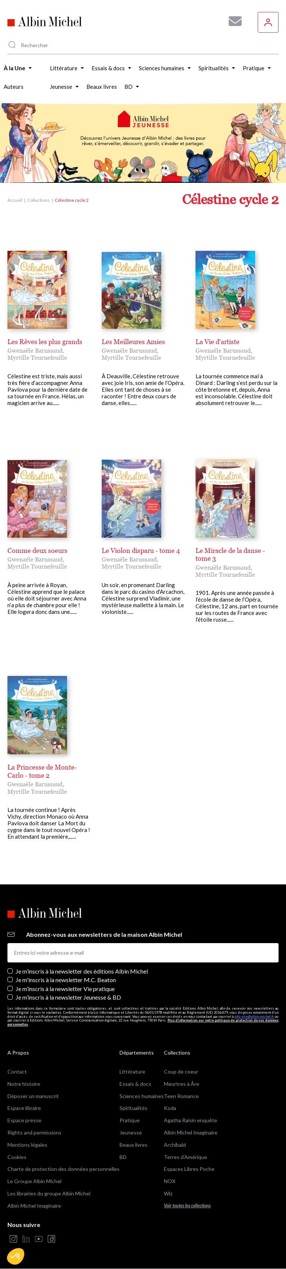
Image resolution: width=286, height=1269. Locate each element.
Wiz (168, 1193)
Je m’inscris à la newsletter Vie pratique (65, 988)
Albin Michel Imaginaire (34, 1205)
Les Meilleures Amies (133, 342)
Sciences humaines (142, 1096)
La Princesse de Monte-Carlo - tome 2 (42, 771)
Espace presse (24, 1120)
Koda (170, 1108)
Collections (38, 200)
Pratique (130, 1120)
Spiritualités (133, 1108)
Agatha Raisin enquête (190, 1120)
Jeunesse (131, 1132)
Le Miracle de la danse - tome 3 (230, 555)
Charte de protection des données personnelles (63, 1169)
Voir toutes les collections (187, 1205)
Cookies (16, 1157)
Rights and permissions (34, 1132)
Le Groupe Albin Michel (34, 1181)
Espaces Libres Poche (189, 1169)
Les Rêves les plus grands (44, 342)
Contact (17, 1071)
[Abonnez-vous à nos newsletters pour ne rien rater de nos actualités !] (232, 21)
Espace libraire (24, 1108)
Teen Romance (181, 1096)
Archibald (175, 1145)
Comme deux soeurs (37, 550)
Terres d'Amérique (185, 1157)
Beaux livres (133, 1145)
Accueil (14, 200)
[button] (16, 1256)
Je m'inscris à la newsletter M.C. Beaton (66, 979)
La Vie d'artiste (217, 342)
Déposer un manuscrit (33, 1096)
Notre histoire (23, 1084)
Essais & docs (135, 1084)
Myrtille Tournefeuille (37, 357)
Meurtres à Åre (181, 1084)
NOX (169, 1181)
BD (123, 1157)
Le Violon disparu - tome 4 (141, 550)
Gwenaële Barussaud (35, 350)
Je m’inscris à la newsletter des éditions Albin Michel (82, 971)
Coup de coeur (181, 1071)
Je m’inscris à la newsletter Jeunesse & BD (68, 997)
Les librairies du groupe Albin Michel (48, 1193)
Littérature (132, 1071)
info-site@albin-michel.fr (254, 1016)
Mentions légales (27, 1145)
